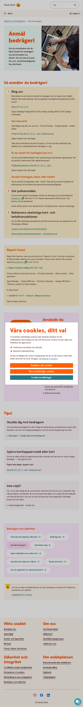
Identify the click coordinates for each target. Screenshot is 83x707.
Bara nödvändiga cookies (41, 371)
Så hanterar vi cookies (48, 359)
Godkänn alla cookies (41, 365)
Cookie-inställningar (41, 377)
